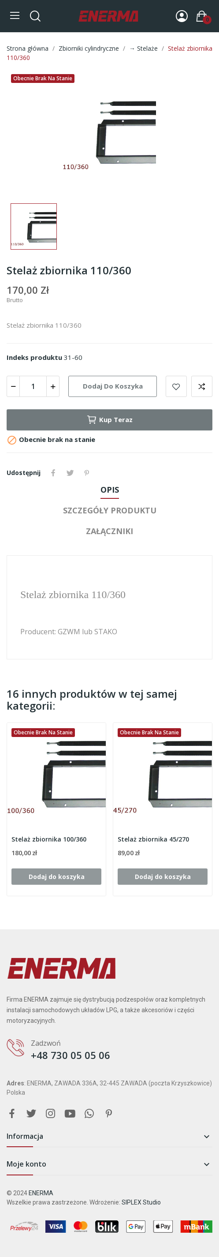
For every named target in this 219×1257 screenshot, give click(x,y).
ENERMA (41, 1193)
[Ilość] (33, 386)
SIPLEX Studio (141, 1202)
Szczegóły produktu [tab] (109, 510)
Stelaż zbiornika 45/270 (153, 839)
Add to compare (201, 386)
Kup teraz (109, 420)
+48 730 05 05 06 (70, 1055)
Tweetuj (70, 472)
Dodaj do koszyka (113, 386)
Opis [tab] (109, 489)
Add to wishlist (176, 386)
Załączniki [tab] (109, 531)
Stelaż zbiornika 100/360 (48, 839)
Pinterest (86, 472)
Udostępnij (53, 472)
